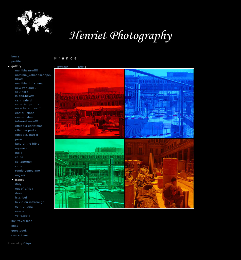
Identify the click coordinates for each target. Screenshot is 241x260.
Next (80, 66)
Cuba (18, 166)
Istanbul (21, 197)
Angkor (20, 175)
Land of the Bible (27, 143)
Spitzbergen (24, 161)
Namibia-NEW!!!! (26, 70)
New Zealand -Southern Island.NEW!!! (25, 91)
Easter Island (25, 112)
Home (15, 56)
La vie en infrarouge (29, 202)
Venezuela (22, 215)
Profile (16, 61)
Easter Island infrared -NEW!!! (26, 119)
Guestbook (19, 230)
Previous (62, 66)
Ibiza (18, 193)
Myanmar (22, 148)
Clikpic (27, 243)
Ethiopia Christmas (29, 125)
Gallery (16, 66)
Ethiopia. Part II (26, 134)
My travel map (21, 221)
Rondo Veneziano (27, 170)
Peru (18, 139)
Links (14, 225)
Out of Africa (24, 188)
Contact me (19, 235)
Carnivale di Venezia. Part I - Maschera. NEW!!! (28, 104)
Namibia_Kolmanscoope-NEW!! (30, 77)
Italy (18, 184)
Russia (19, 211)
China (19, 157)
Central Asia (24, 206)
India (19, 152)
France (20, 179)
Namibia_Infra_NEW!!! (30, 83)
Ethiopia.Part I (25, 130)
